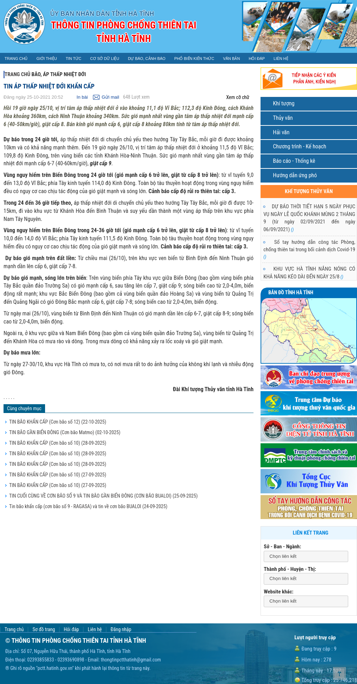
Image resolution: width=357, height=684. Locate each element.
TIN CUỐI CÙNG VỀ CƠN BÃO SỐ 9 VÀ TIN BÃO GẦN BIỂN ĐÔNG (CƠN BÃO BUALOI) (103, 496)
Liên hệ (95, 629)
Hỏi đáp (71, 629)
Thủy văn (283, 118)
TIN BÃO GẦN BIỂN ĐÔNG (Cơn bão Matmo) (64, 432)
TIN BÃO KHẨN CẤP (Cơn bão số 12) (57, 422)
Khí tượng (283, 103)
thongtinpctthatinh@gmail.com (131, 660)
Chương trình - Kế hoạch (299, 146)
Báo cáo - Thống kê (294, 161)
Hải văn (281, 132)
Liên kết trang (310, 533)
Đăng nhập (121, 629)
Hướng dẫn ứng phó (295, 175)
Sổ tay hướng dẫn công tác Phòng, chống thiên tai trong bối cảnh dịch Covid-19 (309, 249)
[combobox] (306, 556)
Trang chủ (17, 74)
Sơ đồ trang (43, 629)
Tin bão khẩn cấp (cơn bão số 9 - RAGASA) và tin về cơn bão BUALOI (88, 506)
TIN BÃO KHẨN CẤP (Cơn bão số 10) (57, 443)
